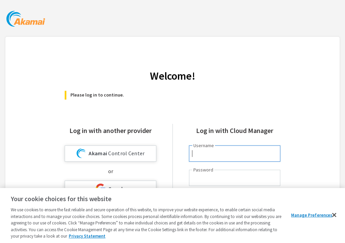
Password (203, 170)
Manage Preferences (311, 215)
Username (203, 145)
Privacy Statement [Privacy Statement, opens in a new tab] (87, 236)
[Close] (334, 215)
